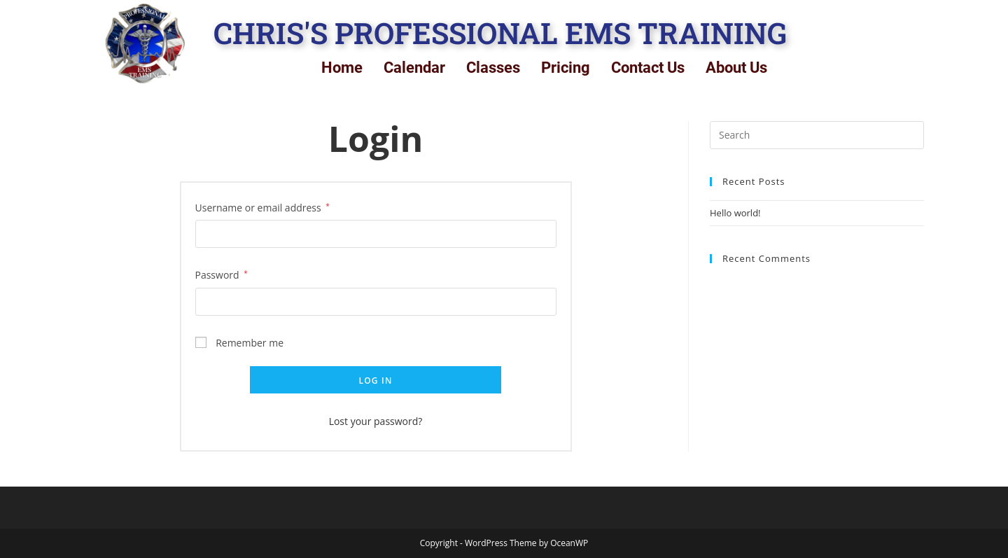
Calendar (414, 67)
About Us (736, 67)
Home (342, 67)
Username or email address (262, 206)
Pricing (565, 67)
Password (221, 273)
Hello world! (735, 213)
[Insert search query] (817, 135)
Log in (375, 380)
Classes (493, 67)
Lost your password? (376, 421)
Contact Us (648, 67)
